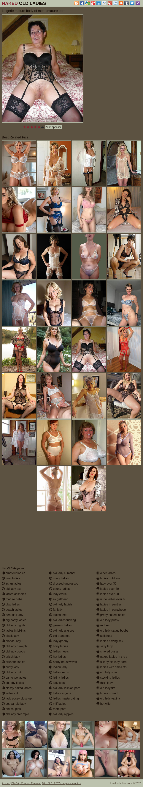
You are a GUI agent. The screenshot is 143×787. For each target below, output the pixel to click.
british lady (11, 656)
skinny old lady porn (111, 661)
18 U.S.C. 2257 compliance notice (61, 783)
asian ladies (11, 583)
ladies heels (59, 651)
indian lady (58, 667)
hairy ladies (58, 646)
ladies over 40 (107, 588)
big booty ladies (14, 620)
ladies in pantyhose (111, 609)
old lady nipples (61, 714)
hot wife (103, 703)
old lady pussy (107, 620)
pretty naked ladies (110, 614)
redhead (103, 625)
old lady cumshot (62, 573)
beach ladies (12, 609)
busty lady (10, 667)
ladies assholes (14, 594)
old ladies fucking (62, 620)
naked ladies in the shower (116, 656)
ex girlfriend (58, 599)
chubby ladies (13, 682)
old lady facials (60, 604)
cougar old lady (14, 703)
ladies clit (10, 693)
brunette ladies (13, 661)
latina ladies (59, 677)
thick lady (104, 682)
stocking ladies (108, 677)
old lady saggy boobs (112, 630)
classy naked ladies (16, 688)
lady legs (57, 682)
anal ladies (11, 578)
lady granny (58, 641)
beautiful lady (12, 614)
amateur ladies (13, 573)
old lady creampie (15, 714)
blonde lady (11, 641)
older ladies (105, 573)
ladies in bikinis (14, 630)
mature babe (12, 599)
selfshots (104, 635)
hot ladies (57, 656)
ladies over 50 (107, 594)
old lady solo (106, 672)
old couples (11, 709)
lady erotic (57, 594)
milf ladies (57, 703)
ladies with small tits (111, 667)
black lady (10, 635)
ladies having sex (109, 641)
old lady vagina (108, 698)
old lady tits (105, 688)
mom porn (57, 709)
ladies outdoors (108, 578)
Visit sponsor (53, 127)
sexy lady (104, 646)
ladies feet (57, 614)
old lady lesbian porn (64, 688)
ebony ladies (59, 588)
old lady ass (11, 588)
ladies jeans (59, 672)
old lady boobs (13, 651)
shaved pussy (107, 651)
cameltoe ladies (14, 677)
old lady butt (12, 672)
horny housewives (63, 661)
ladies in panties (109, 604)
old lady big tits (13, 625)
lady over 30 (106, 583)
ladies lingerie (60, 693)
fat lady (56, 609)
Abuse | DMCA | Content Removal (21, 783)
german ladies (60, 625)
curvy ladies (59, 578)
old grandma (59, 635)
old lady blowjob (14, 646)
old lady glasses (61, 630)
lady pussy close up (17, 698)
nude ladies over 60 (111, 599)
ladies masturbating (64, 698)
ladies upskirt (107, 693)
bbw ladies (11, 604)
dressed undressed (63, 583)
